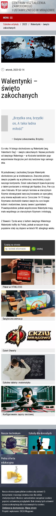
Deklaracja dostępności (13, 507)
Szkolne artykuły (11, 24)
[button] (7, 17)
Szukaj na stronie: (12, 244)
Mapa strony (31, 507)
